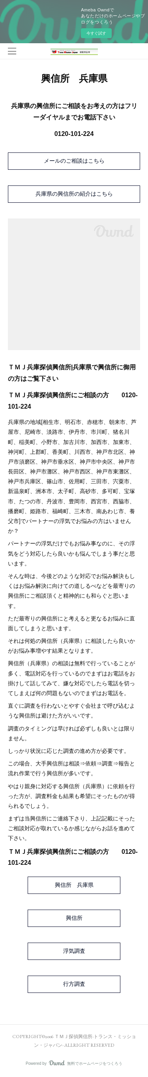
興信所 (74, 917)
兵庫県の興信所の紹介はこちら (74, 193)
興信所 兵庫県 (74, 884)
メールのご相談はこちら (74, 160)
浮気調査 (74, 950)
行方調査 (74, 983)
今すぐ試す (96, 33)
